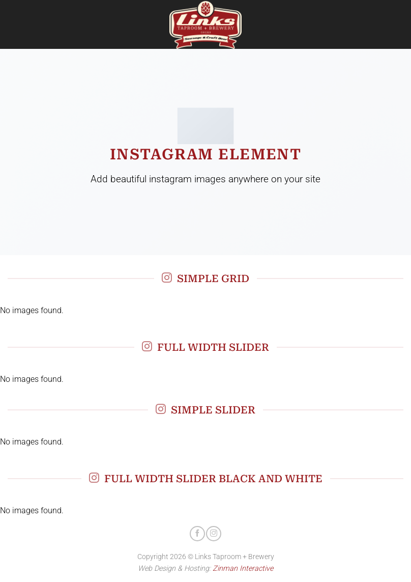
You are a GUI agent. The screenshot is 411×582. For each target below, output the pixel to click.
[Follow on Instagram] (213, 533)
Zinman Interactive (243, 568)
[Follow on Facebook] (197, 533)
